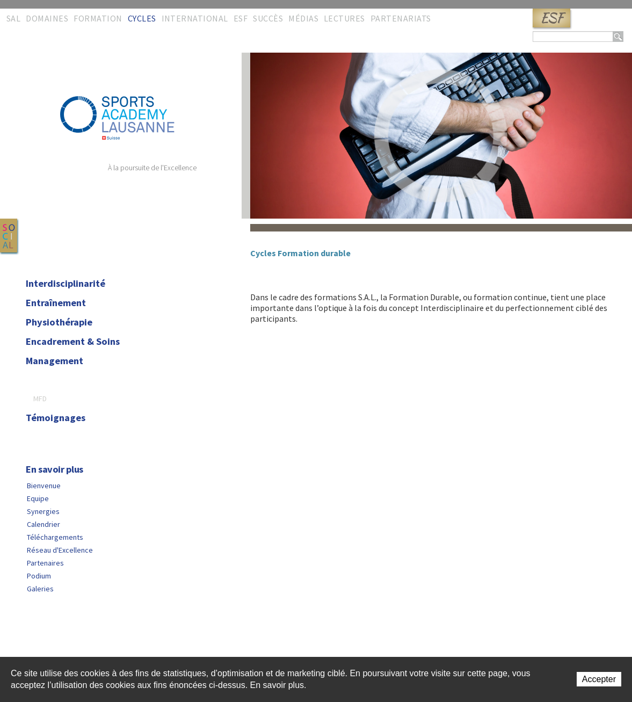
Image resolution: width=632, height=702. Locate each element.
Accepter (599, 679)
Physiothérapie (59, 322)
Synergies (43, 511)
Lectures (344, 18)
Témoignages (55, 417)
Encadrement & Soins (73, 341)
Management (54, 361)
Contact (29, 641)
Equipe (38, 498)
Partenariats (401, 18)
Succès (268, 18)
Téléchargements (55, 537)
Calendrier (43, 524)
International (195, 18)
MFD (40, 398)
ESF (551, 18)
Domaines (47, 18)
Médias (303, 18)
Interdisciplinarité (65, 283)
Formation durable (66, 380)
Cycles (142, 18)
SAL (13, 18)
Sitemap (62, 641)
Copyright (151, 641)
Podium (39, 576)
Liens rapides (105, 641)
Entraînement (56, 303)
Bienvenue (44, 485)
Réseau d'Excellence (60, 550)
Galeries (40, 589)
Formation (98, 18)
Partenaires (45, 563)
